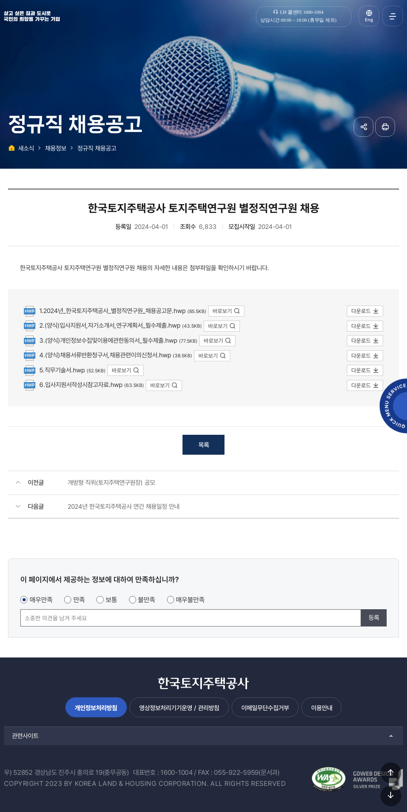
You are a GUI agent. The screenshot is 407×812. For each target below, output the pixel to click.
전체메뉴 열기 (392, 16)
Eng (369, 19)
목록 (203, 445)
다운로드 (365, 311)
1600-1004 (176, 773)
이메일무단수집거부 (265, 707)
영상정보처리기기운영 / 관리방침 (179, 707)
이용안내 (321, 707)
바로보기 (226, 311)
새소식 (26, 148)
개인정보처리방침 (96, 707)
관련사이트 (25, 735)
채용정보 (55, 148)
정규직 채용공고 (96, 148)
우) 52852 (18, 773)
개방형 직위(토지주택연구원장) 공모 (111, 482)
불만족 (146, 600)
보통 (111, 600)
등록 (374, 617)
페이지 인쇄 (385, 127)
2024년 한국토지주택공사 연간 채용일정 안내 (123, 506)
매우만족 (41, 600)
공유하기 (363, 127)
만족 (79, 600)
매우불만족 (190, 600)
